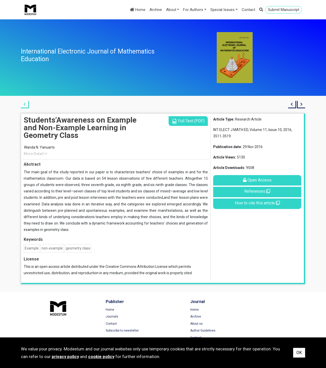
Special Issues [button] (222, 9)
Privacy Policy (251, 317)
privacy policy (65, 356)
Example (32, 248)
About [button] (171, 9)
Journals (100, 317)
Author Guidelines (180, 331)
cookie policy (101, 356)
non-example (52, 248)
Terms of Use (251, 310)
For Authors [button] (193, 9)
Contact (248, 9)
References (257, 191)
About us (174, 324)
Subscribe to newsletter (111, 331)
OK (299, 352)
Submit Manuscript (283, 9)
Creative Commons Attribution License (136, 267)
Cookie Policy (251, 324)
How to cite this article (257, 203)
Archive (156, 9)
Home (137, 9)
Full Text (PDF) (188, 121)
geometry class (78, 248)
